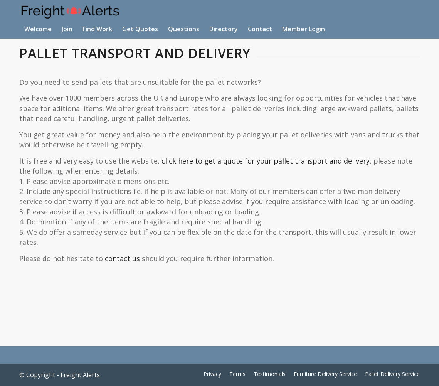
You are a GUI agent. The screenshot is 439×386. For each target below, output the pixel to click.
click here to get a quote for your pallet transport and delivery (265, 160)
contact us (122, 258)
